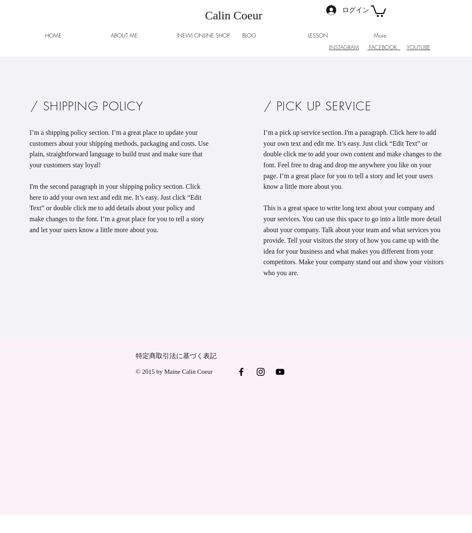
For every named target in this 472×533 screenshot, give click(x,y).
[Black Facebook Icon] (241, 372)
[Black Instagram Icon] (260, 372)
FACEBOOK (383, 47)
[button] (378, 10)
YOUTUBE (418, 47)
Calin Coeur (233, 15)
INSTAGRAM (344, 47)
